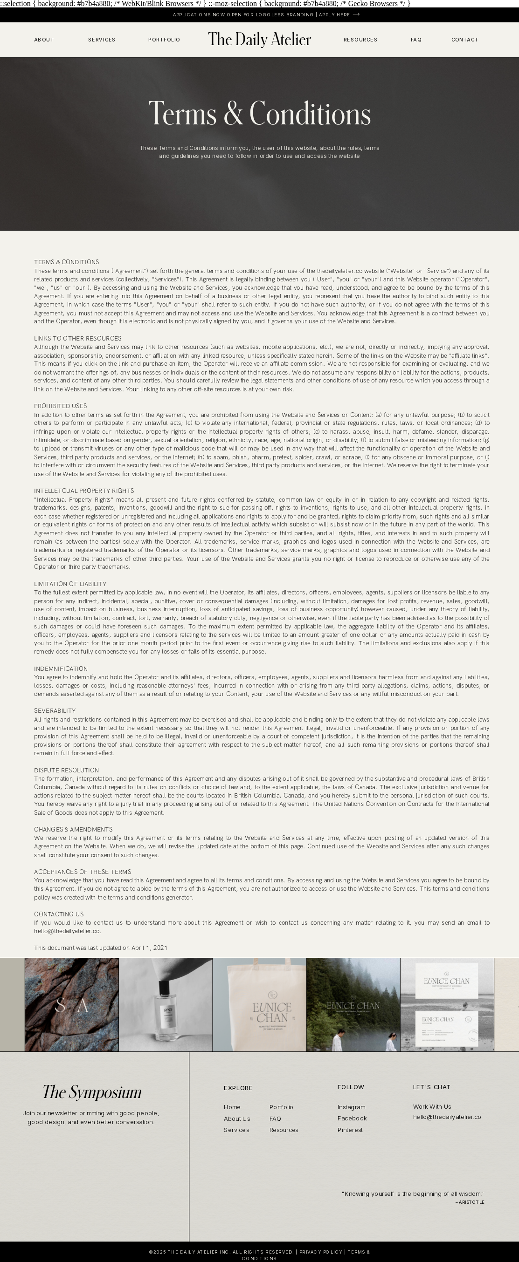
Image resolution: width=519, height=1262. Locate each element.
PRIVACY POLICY (321, 1252)
